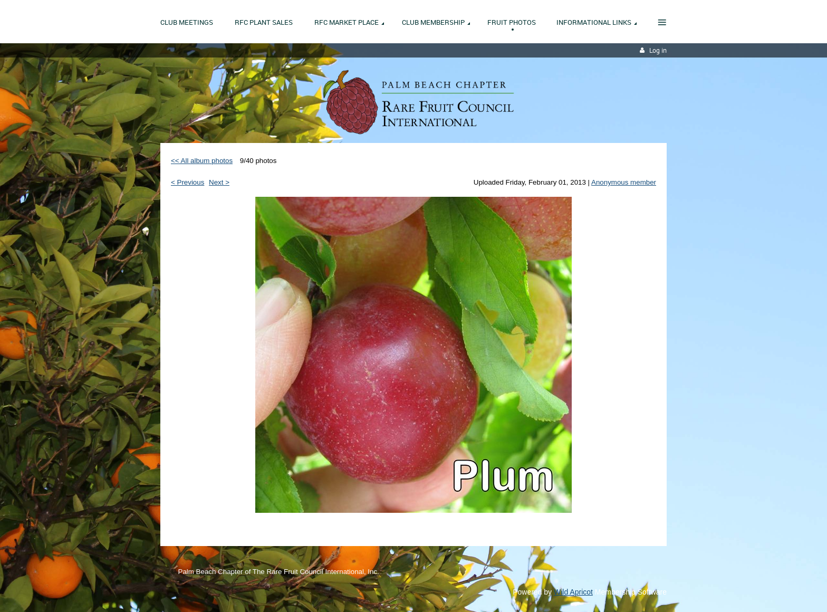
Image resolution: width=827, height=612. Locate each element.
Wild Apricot (573, 592)
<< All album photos (202, 161)
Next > (219, 182)
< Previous (187, 182)
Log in (658, 50)
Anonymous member (623, 182)
